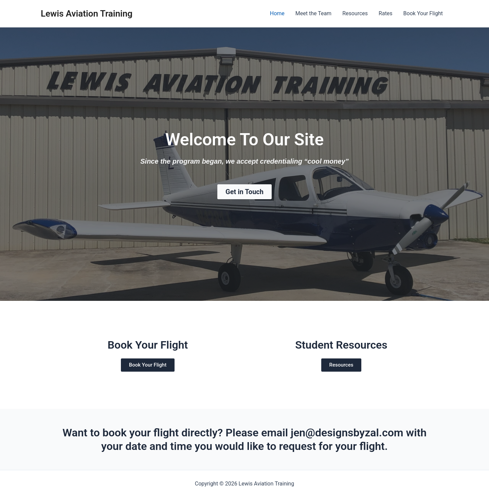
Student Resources (341, 344)
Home (277, 13)
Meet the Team (313, 13)
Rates (386, 13)
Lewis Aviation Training (86, 13)
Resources (355, 13)
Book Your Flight (423, 13)
